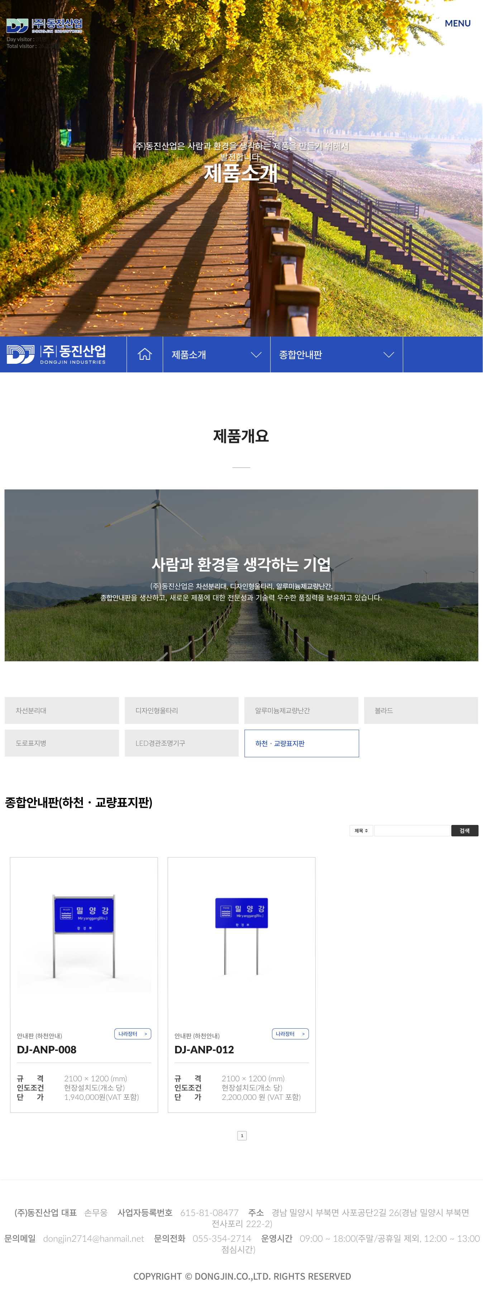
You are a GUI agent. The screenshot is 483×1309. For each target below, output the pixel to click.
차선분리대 (31, 710)
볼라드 (384, 710)
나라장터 (128, 1033)
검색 (465, 830)
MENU (458, 23)
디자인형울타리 (156, 710)
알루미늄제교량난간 (282, 710)
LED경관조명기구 (160, 743)
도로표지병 (31, 743)
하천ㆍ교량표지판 (280, 743)
